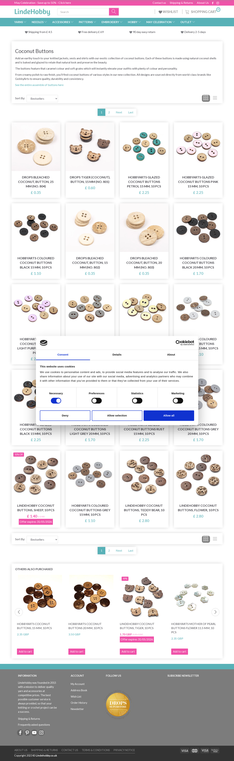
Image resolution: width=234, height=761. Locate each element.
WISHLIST (169, 12)
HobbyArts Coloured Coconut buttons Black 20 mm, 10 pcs (198, 262)
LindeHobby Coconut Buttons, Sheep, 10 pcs (35, 508)
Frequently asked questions (34, 724)
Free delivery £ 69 (93, 32)
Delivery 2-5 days (195, 32)
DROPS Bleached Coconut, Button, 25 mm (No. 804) (36, 181)
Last (130, 112)
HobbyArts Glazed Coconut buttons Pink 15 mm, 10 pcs (198, 181)
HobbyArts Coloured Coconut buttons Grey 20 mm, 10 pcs (198, 429)
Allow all (168, 415)
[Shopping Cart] (202, 11)
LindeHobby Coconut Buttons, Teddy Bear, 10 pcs (144, 510)
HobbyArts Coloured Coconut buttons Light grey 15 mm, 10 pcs (198, 343)
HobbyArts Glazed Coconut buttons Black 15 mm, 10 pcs (36, 429)
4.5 (50, 32)
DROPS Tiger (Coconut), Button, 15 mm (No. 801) (90, 179)
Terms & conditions (96, 750)
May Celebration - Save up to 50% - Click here (42, 2)
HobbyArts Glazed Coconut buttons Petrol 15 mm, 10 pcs (144, 181)
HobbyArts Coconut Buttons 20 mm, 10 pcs (85, 626)
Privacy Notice (124, 750)
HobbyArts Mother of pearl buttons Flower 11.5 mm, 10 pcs (193, 628)
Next (119, 112)
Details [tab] (117, 354)
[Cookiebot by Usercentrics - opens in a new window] (178, 342)
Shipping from (37, 32)
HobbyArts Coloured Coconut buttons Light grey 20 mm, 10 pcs (90, 429)
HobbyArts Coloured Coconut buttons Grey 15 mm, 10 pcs (89, 510)
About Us (203, 2)
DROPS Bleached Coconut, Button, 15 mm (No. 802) (90, 262)
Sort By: (20, 98)
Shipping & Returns (181, 2)
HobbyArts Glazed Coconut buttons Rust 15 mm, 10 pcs (144, 429)
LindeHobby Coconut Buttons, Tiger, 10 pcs (137, 626)
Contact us (159, 2)
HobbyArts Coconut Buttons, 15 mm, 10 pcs (34, 626)
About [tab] (171, 354)
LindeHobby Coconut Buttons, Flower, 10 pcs (198, 508)
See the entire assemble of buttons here (39, 84)
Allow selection (117, 415)
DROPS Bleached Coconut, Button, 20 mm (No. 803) (144, 262)
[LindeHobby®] (32, 11)
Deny (65, 415)
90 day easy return (144, 32)
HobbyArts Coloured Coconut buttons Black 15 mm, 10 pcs (36, 262)
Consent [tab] (62, 354)
